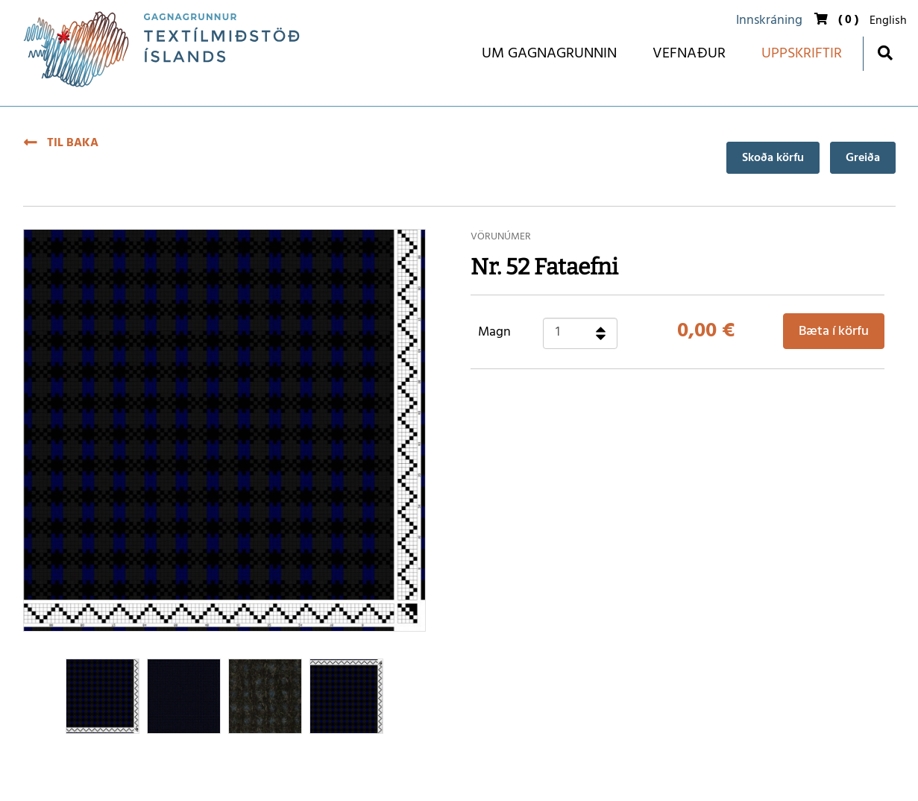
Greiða (863, 158)
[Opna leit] (885, 52)
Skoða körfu (773, 158)
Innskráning (769, 20)
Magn (494, 332)
